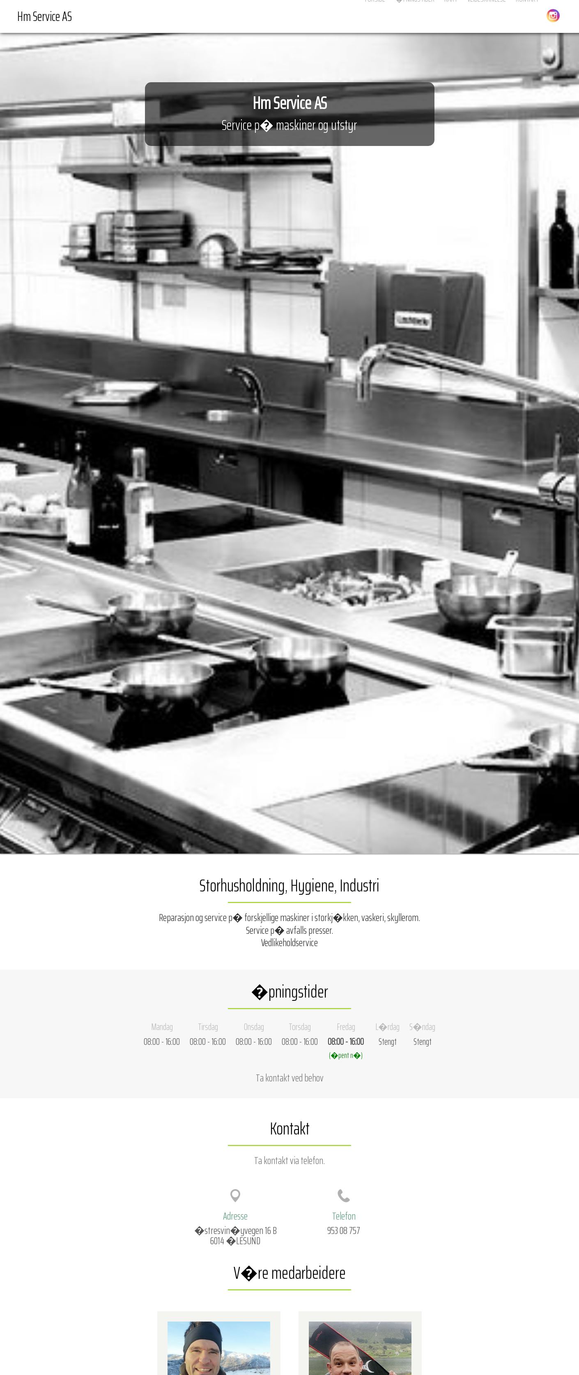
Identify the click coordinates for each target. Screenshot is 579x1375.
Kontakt (527, 16)
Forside (375, 16)
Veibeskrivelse (486, 16)
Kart (450, 16)
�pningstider (414, 16)
